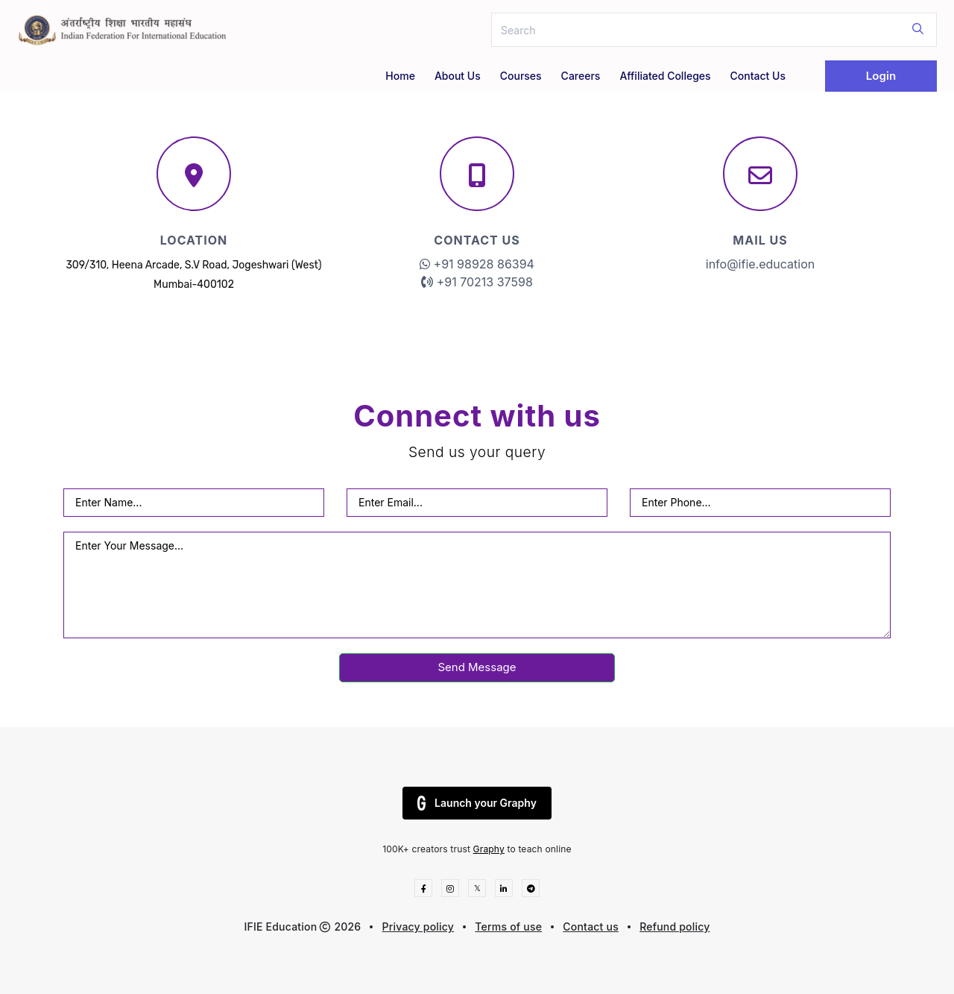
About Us (458, 75)
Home (400, 75)
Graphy (489, 849)
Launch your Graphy (477, 803)
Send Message (476, 667)
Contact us (591, 926)
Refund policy (674, 926)
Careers (581, 75)
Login (881, 76)
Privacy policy (418, 926)
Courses (521, 75)
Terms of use (508, 926)
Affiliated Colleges (664, 75)
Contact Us (758, 75)
